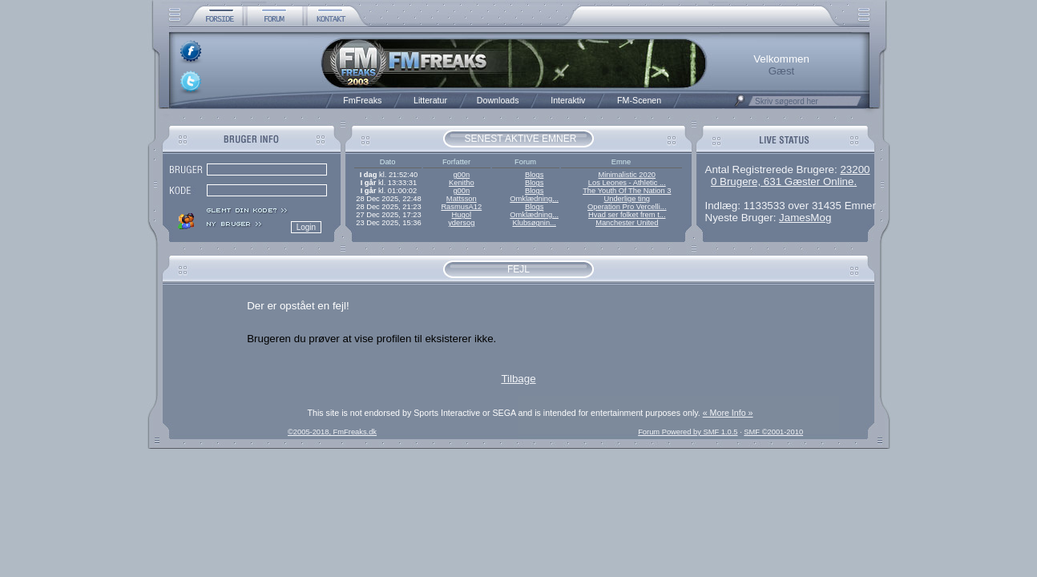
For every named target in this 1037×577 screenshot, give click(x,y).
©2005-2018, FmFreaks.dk (332, 432)
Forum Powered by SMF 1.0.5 (687, 432)
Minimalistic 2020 (627, 175)
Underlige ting (627, 199)
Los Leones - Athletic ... (627, 183)
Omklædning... (534, 199)
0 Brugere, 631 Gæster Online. (784, 182)
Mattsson (461, 199)
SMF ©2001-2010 (773, 432)
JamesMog (805, 218)
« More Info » (728, 413)
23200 (855, 169)
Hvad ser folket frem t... (626, 215)
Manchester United (626, 223)
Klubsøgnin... (533, 223)
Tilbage (518, 379)
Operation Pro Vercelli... (627, 207)
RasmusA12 (461, 207)
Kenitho (461, 183)
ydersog (461, 223)
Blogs (534, 175)
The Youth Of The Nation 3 (627, 191)
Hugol (461, 215)
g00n (461, 175)
